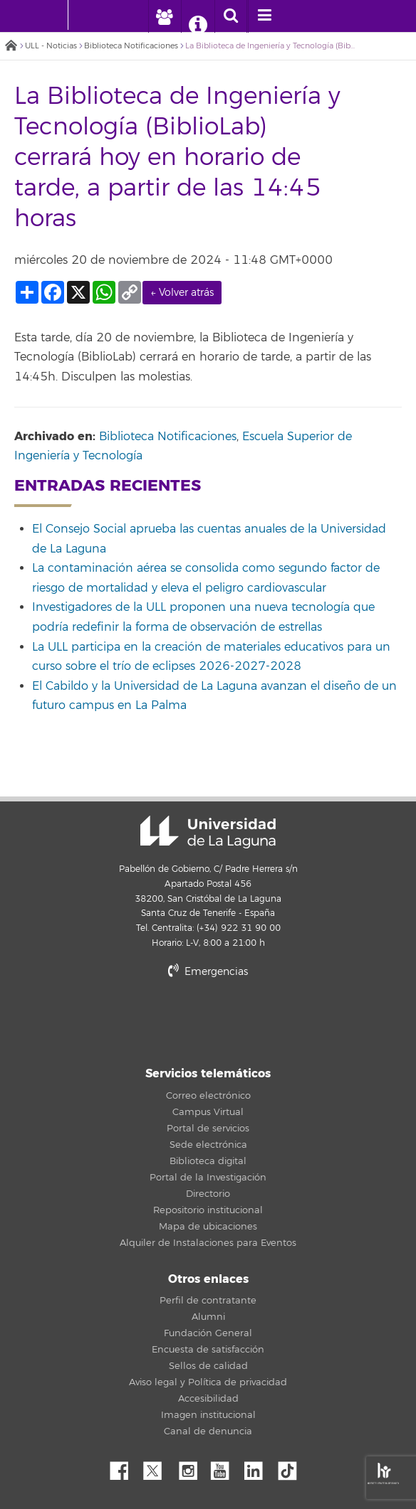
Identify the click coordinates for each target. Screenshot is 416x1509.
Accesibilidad (208, 1398)
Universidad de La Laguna (208, 832)
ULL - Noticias (51, 45)
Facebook (125, 1467)
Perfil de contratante (208, 1300)
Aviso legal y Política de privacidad (208, 1382)
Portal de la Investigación (208, 1177)
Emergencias (208, 972)
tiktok (292, 1467)
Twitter (158, 1467)
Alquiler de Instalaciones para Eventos (208, 1243)
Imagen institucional (208, 1415)
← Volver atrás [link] (182, 293)
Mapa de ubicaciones (208, 1226)
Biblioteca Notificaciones (131, 45)
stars (208, 1020)
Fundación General (208, 1333)
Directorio (208, 1194)
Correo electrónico (208, 1096)
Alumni (208, 1317)
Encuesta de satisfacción (208, 1349)
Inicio (10, 46)
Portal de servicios (208, 1128)
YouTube (225, 1467)
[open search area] (230, 16)
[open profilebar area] (164, 16)
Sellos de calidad (208, 1366)
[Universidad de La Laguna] (89, 15)
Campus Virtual (208, 1112)
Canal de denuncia (208, 1431)
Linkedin (259, 1467)
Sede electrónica (208, 1145)
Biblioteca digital (208, 1161)
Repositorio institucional (208, 1210)
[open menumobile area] (264, 16)
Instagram (192, 1467)
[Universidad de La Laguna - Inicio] (54, 15)
